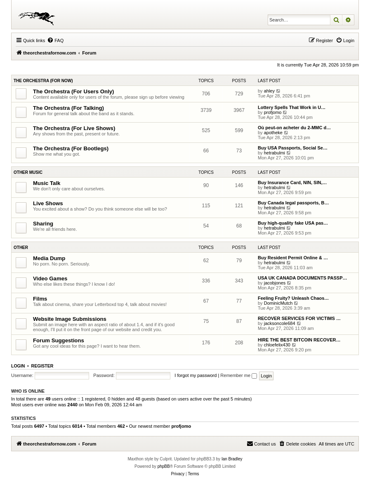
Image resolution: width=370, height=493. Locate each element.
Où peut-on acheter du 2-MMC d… (294, 127)
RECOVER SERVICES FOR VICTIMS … (299, 318)
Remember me (238, 375)
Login (18, 365)
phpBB (164, 466)
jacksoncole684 (279, 323)
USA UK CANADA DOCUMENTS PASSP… (302, 277)
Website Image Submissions (69, 319)
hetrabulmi (274, 152)
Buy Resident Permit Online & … (293, 257)
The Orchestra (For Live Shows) (74, 128)
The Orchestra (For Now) (43, 80)
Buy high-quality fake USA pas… (293, 222)
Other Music (28, 172)
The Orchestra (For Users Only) (73, 91)
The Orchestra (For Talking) (68, 108)
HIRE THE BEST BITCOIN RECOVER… (299, 339)
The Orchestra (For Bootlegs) (70, 148)
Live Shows (48, 203)
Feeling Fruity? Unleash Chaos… (293, 298)
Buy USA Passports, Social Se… (293, 147)
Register (42, 365)
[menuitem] (55, 40)
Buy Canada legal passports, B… (293, 202)
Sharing (43, 223)
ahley (269, 90)
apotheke (273, 132)
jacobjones (275, 282)
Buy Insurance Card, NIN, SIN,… (292, 182)
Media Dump (49, 258)
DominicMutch (278, 303)
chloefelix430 (277, 344)
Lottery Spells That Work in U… (291, 107)
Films (40, 299)
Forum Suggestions (58, 340)
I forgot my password (195, 375)
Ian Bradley (232, 459)
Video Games (50, 278)
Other (21, 247)
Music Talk (46, 183)
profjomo (273, 112)
